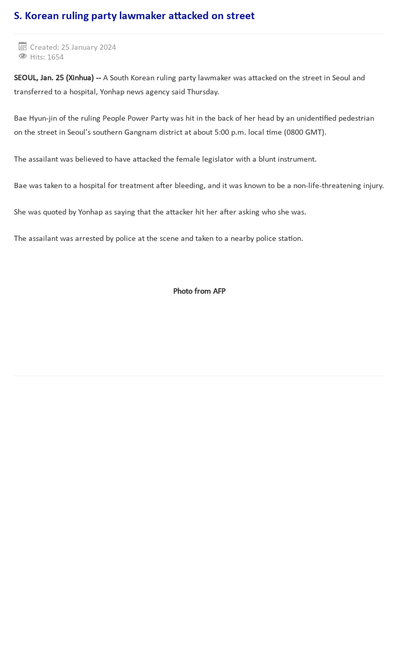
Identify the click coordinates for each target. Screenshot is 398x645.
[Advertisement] (202, 335)
